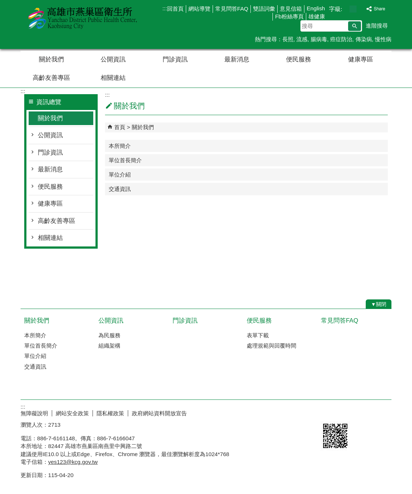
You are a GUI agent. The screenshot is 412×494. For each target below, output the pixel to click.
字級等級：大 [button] (361, 9)
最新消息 (236, 59)
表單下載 (258, 335)
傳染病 (363, 39)
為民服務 (109, 335)
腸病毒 (319, 39)
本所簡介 (120, 146)
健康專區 (360, 59)
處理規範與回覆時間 (271, 345)
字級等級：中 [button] (353, 9)
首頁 (119, 127)
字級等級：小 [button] (345, 9)
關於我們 (51, 59)
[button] (354, 26)
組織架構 (109, 345)
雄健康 (316, 16)
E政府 (328, 412)
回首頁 (175, 9)
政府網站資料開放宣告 (159, 413)
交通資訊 (120, 189)
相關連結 (113, 77)
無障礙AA (365, 412)
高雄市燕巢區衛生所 (83, 18)
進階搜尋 (377, 25)
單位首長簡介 (125, 160)
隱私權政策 (110, 413)
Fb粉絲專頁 (289, 16)
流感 (301, 39)
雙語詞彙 (264, 9)
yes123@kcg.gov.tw (73, 462)
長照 (287, 39)
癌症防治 (341, 39)
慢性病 (383, 39)
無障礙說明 (34, 413)
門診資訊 (175, 59)
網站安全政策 (72, 413)
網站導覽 (199, 9)
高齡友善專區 (51, 77)
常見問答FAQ (231, 9)
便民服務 (298, 59)
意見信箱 (291, 9)
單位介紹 (120, 174)
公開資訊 (113, 59)
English (316, 8)
